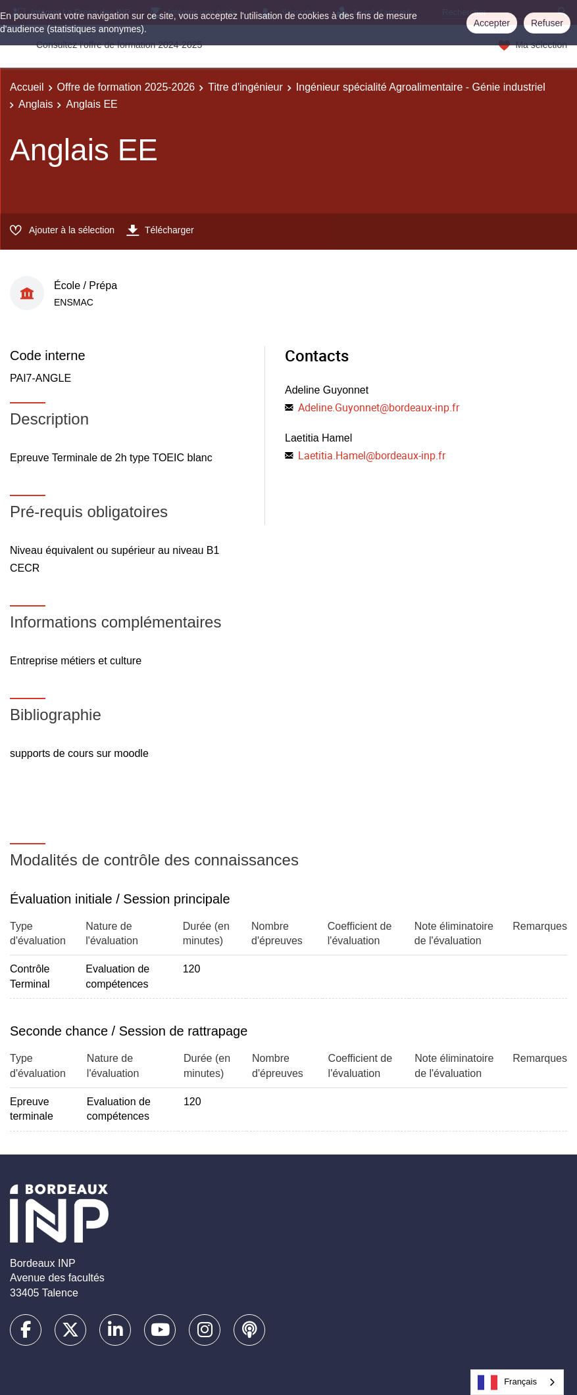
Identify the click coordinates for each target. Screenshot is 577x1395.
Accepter (492, 23)
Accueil (27, 87)
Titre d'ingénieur (245, 87)
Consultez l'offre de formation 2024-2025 (119, 44)
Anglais (35, 104)
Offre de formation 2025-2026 (126, 87)
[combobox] (517, 1382)
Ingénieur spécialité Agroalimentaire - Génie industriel (420, 87)
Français (507, 1382)
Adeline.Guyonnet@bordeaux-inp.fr (378, 407)
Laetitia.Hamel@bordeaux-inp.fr (371, 455)
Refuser (547, 23)
